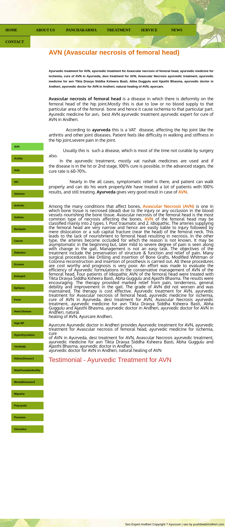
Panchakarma (81, 30)
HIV (16, 182)
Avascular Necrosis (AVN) (168, 206)
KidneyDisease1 (24, 358)
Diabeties (20, 252)
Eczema (19, 264)
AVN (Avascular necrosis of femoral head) (114, 52)
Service (149, 30)
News (176, 30)
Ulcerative (20, 429)
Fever (17, 299)
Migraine (19, 393)
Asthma (19, 217)
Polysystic (20, 405)
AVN (16, 146)
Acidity (18, 158)
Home (11, 30)
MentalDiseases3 (24, 382)
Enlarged (19, 276)
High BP (19, 323)
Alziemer (19, 193)
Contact (14, 42)
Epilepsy (19, 287)
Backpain (20, 229)
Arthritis (19, 205)
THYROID (20, 346)
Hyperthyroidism (24, 335)
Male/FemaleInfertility (27, 370)
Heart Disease (22, 311)
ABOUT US (45, 30)
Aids (17, 170)
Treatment (119, 30)
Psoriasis (20, 417)
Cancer (18, 240)
